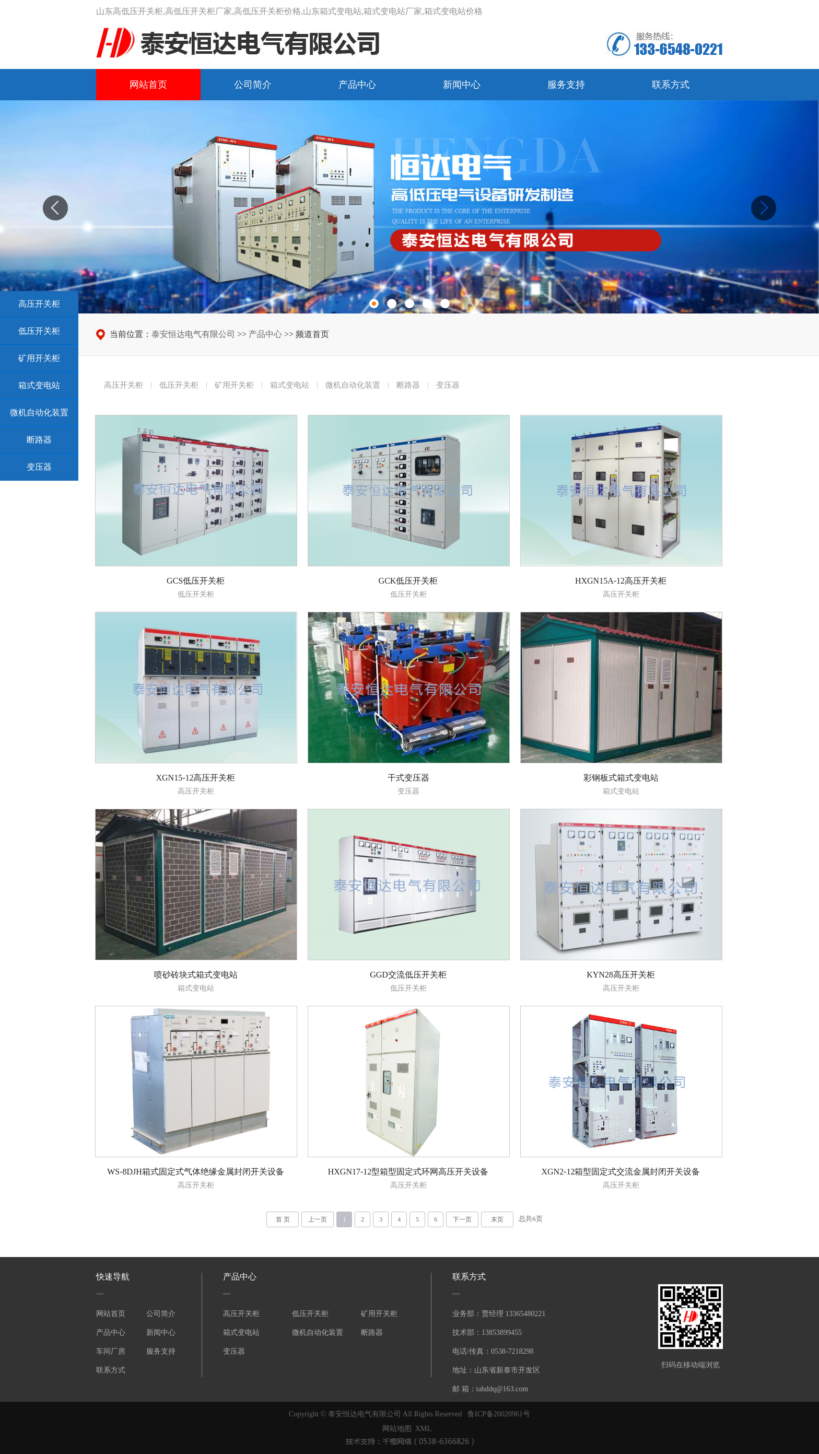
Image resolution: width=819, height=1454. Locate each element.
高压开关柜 (241, 1314)
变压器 (234, 1351)
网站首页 (148, 84)
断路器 (372, 1332)
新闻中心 (462, 84)
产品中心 (357, 84)
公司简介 (253, 84)
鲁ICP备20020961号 (498, 1414)
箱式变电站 (241, 1332)
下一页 (462, 1219)
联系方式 (670, 84)
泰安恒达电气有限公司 (193, 334)
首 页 (283, 1219)
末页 (497, 1219)
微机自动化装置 (317, 1332)
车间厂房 (110, 1351)
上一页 (317, 1219)
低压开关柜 (310, 1314)
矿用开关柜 (379, 1314)
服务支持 (566, 84)
